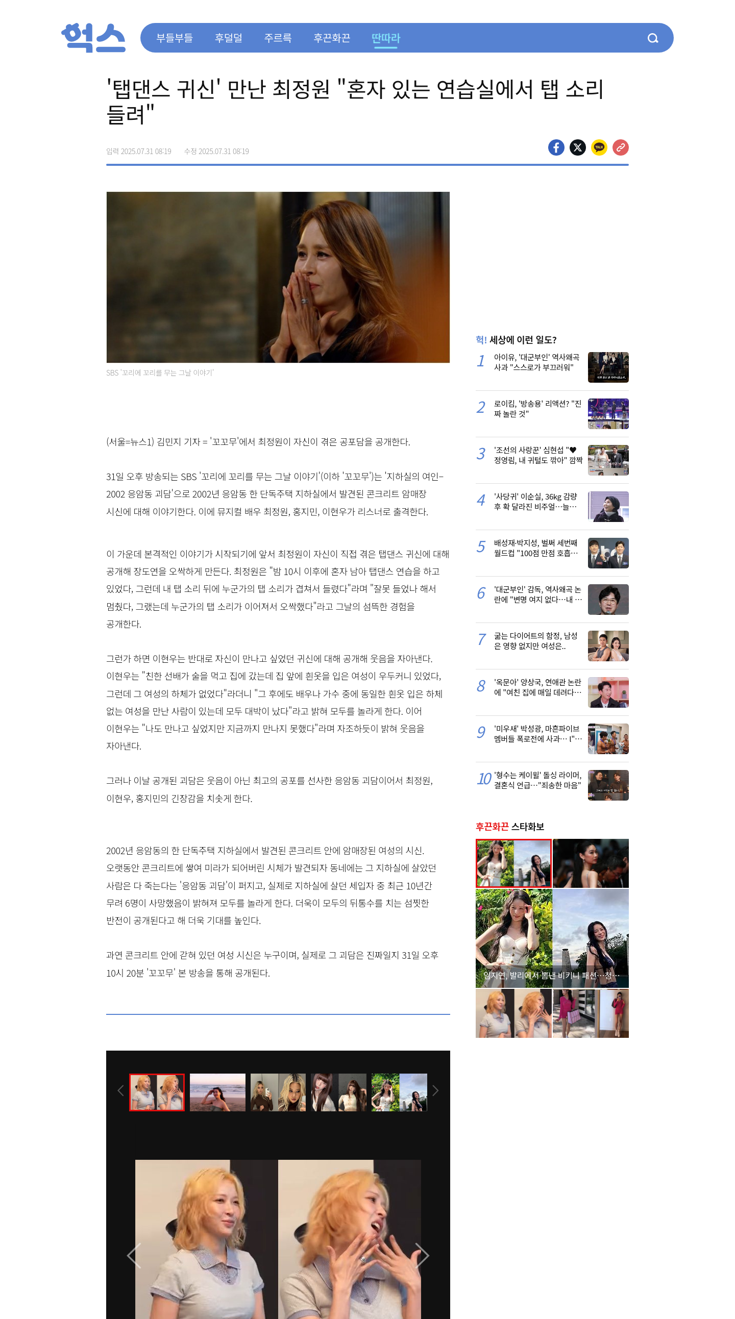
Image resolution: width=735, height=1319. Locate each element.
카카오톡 (599, 147)
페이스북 (556, 147)
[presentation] (120, 1091)
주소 (620, 147)
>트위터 (578, 147)
